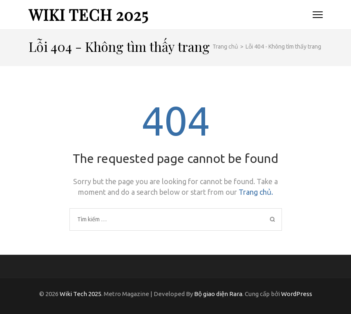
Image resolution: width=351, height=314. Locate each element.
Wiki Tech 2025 (88, 14)
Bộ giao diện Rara (218, 293)
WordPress (296, 293)
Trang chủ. (256, 192)
